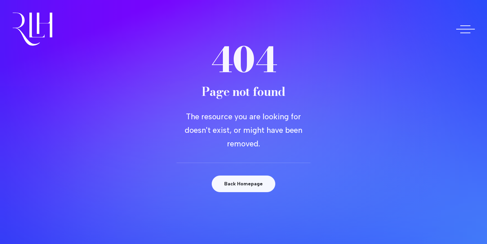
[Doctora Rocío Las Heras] (32, 29)
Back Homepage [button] (243, 184)
